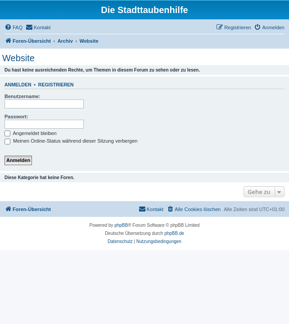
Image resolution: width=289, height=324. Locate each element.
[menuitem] (14, 27)
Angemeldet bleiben (31, 133)
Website (18, 58)
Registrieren (56, 84)
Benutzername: (22, 96)
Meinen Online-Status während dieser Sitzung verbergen (71, 141)
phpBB (121, 225)
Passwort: (16, 116)
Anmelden (18, 84)
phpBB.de (174, 233)
